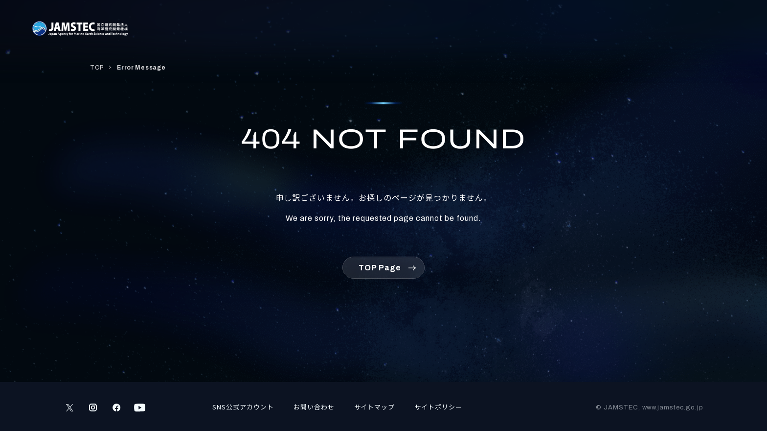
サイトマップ (374, 406)
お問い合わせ (314, 406)
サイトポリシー (438, 406)
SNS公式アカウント (243, 406)
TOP (97, 67)
